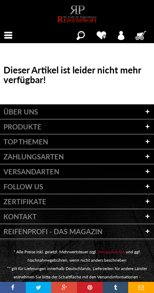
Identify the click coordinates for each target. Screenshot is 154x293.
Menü (10, 34)
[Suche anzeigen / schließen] (81, 34)
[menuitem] (8, 34)
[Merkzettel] (101, 34)
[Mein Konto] (121, 34)
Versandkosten (111, 251)
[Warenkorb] (141, 34)
